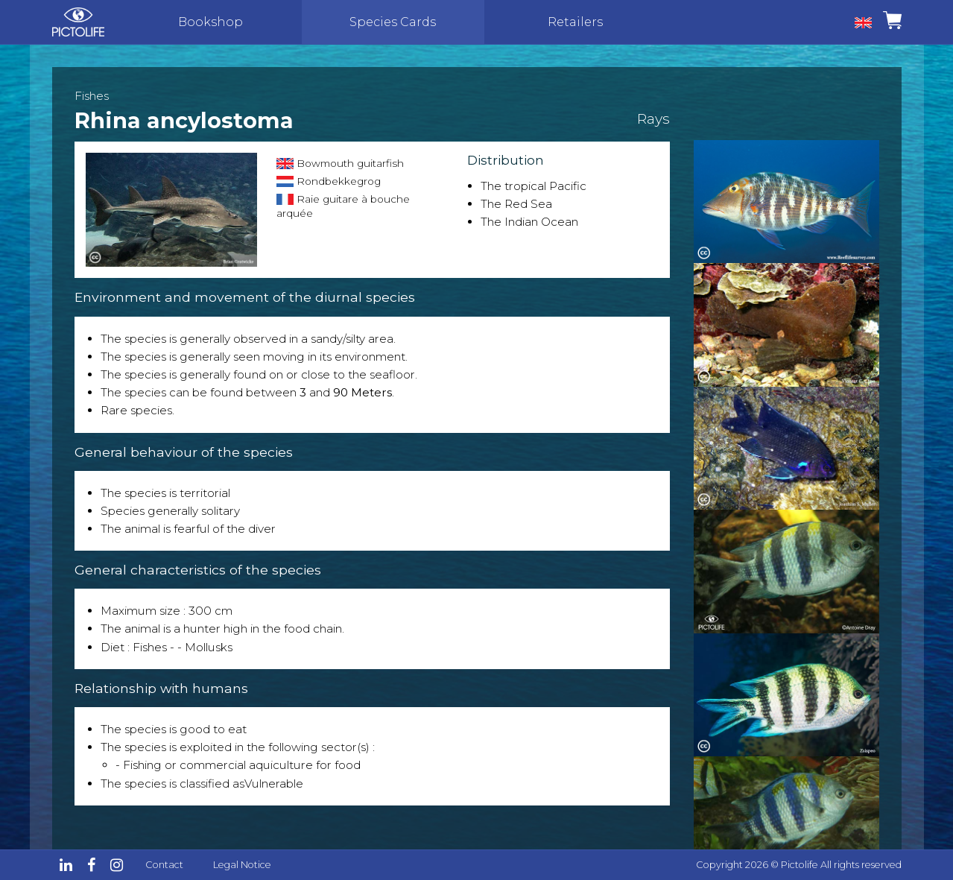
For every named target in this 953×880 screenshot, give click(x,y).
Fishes (92, 96)
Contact (164, 864)
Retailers (575, 22)
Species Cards (392, 22)
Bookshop (210, 22)
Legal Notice (242, 864)
